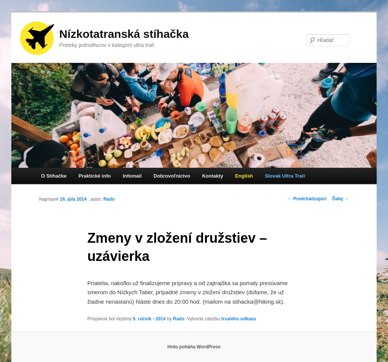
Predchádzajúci (306, 198)
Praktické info (94, 176)
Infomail (132, 176)
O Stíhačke (53, 176)
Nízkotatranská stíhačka (124, 34)
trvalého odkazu (238, 318)
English (244, 176)
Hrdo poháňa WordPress (194, 347)
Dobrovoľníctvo (171, 176)
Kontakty (212, 176)
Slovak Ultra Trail (285, 176)
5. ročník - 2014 (149, 318)
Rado (109, 199)
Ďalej (340, 198)
